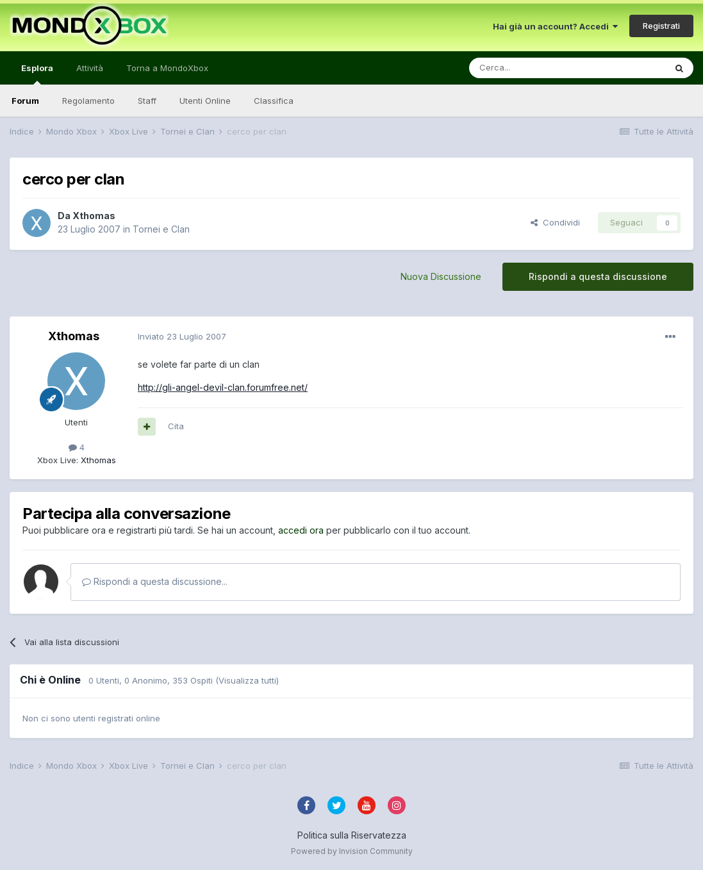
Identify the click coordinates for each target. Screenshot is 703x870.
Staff (147, 100)
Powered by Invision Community (352, 851)
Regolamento (88, 100)
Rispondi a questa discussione (598, 276)
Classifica (274, 100)
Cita (176, 426)
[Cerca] (528, 68)
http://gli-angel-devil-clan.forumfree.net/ (223, 387)
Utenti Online (205, 100)
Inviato (182, 336)
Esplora (37, 74)
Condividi (555, 222)
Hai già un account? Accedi (555, 26)
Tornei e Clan (161, 229)
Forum (25, 100)
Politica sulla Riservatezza (351, 835)
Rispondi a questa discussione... (154, 581)
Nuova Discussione (441, 276)
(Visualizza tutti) (247, 680)
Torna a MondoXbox (167, 68)
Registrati (661, 26)
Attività (89, 68)
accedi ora (301, 530)
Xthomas (93, 215)
